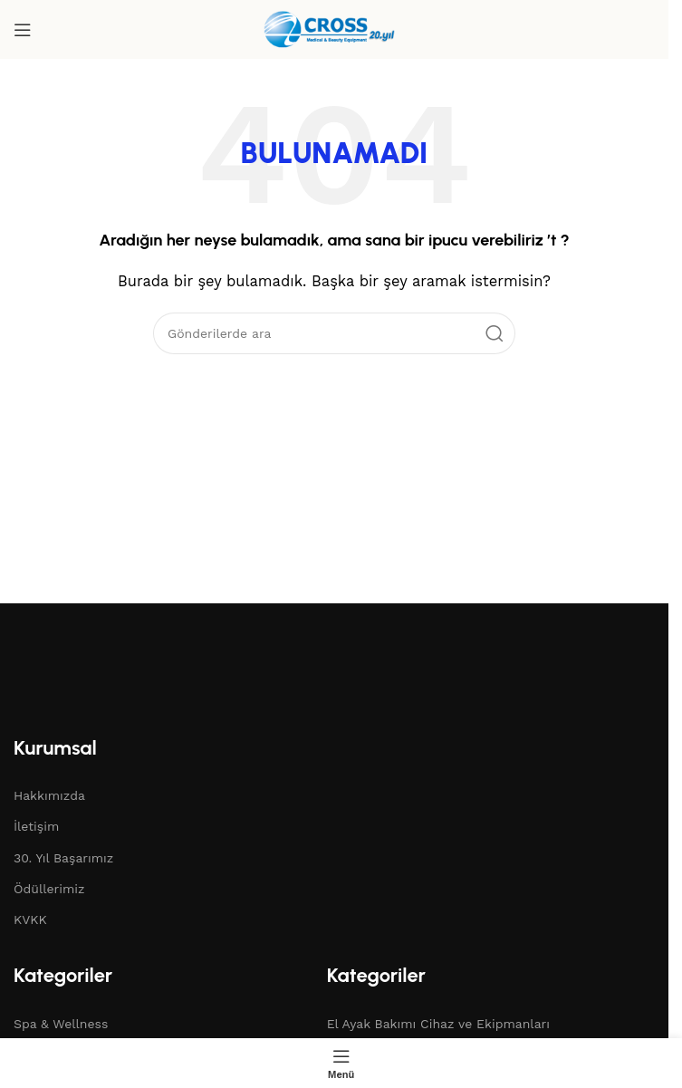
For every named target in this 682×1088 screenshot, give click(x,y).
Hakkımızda (49, 795)
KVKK (30, 919)
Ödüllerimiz (49, 888)
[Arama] (334, 333)
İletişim (36, 826)
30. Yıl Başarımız (63, 858)
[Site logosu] (334, 28)
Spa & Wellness (61, 1023)
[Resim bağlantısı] (113, 681)
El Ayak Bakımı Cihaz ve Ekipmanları (438, 1023)
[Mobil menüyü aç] (23, 30)
